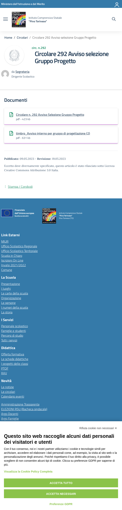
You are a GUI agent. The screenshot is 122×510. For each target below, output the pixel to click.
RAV (4, 373)
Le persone (8, 302)
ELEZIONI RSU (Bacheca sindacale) (24, 409)
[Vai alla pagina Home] (8, 37)
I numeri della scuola (14, 307)
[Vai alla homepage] (19, 19)
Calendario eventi (12, 396)
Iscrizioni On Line (12, 260)
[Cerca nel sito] (114, 19)
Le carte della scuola (14, 293)
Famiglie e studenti (13, 330)
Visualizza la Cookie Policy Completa (28, 471)
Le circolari (8, 391)
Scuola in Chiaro (11, 255)
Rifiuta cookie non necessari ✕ (98, 428)
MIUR (4, 241)
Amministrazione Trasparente (20, 404)
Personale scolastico (14, 326)
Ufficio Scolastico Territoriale (19, 250)
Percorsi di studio (12, 335)
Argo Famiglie (10, 418)
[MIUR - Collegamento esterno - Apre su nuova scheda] (23, 4)
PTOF (4, 368)
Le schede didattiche (14, 359)
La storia (6, 312)
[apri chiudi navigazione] (5, 19)
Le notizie (7, 387)
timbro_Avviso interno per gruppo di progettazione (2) (53, 133)
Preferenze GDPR (61, 504)
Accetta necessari (61, 493)
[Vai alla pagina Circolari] (22, 37)
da (13, 71)
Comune (6, 269)
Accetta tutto (61, 483)
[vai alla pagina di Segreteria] (22, 71)
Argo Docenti (9, 413)
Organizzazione (11, 298)
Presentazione (10, 283)
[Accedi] (117, 4)
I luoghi (6, 288)
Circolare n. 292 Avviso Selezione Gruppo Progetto (50, 114)
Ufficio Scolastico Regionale (19, 246)
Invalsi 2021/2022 (13, 265)
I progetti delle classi (14, 363)
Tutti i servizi (9, 340)
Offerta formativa (12, 354)
